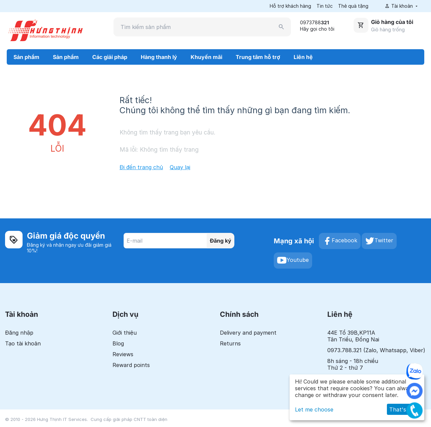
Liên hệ (303, 57)
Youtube (293, 260)
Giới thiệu (124, 332)
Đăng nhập (19, 332)
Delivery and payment (248, 332)
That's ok (401, 409)
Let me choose (314, 409)
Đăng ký (220, 240)
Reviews (122, 354)
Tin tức (325, 6)
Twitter (379, 241)
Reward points (131, 365)
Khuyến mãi (206, 57)
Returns (230, 343)
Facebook (339, 241)
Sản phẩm (26, 57)
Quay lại (180, 167)
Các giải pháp (109, 57)
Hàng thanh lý (159, 57)
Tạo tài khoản (23, 343)
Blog (118, 343)
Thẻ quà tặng (353, 6)
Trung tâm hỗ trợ (258, 57)
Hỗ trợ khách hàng (290, 6)
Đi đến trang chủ (141, 167)
